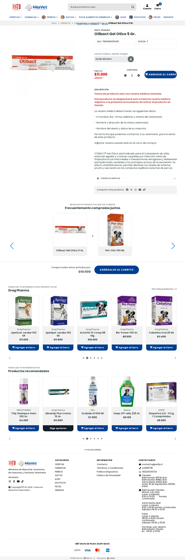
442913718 (146, 468)
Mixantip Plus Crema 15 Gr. (58, 415)
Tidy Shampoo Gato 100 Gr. (23, 415)
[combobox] (102, 7)
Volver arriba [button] (92, 450)
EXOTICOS (140, 17)
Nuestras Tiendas (88, 24)
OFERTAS (15, 17)
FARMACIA (32, 17)
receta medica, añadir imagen (111, 54)
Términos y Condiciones (110, 468)
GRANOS (168, 17)
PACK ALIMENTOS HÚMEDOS (95, 17)
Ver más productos (164, 289)
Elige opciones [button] (58, 428)
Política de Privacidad (108, 475)
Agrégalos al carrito (117, 269)
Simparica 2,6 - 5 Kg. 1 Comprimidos (161, 415)
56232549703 (148, 472)
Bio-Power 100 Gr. (127, 332)
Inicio (54, 23)
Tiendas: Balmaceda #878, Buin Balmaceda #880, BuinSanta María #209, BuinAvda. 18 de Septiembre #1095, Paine (157, 480)
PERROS (52, 17)
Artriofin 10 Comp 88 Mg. (92, 334)
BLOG (105, 24)
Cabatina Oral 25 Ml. (161, 332)
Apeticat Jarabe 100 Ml (23, 334)
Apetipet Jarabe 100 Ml (58, 334)
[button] (144, 189)
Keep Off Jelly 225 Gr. (127, 413)
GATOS (71, 17)
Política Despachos (107, 472)
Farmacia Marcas (108, 178)
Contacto (102, 464)
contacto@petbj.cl (150, 464)
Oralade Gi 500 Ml (93, 413)
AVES (123, 17)
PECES (157, 17)
